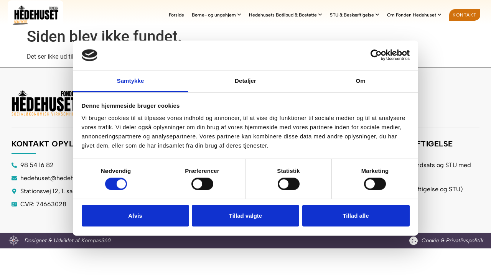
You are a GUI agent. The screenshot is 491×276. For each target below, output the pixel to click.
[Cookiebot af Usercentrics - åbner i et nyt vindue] (376, 55)
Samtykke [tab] (130, 80)
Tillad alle (356, 215)
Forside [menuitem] (176, 15)
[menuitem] (216, 15)
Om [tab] (360, 80)
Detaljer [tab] (245, 80)
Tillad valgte (245, 215)
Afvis (135, 215)
